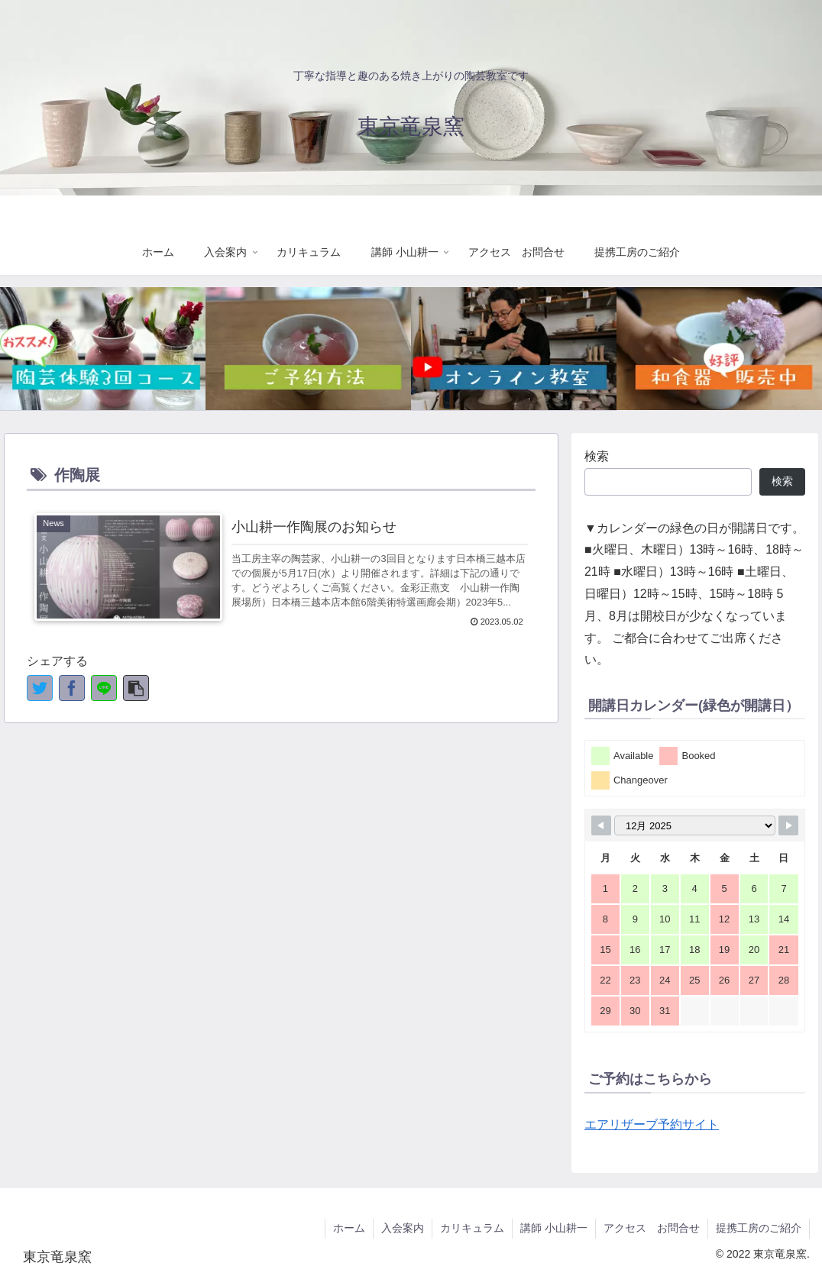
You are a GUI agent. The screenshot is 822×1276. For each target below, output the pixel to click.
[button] (136, 688)
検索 (596, 456)
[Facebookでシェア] (72, 688)
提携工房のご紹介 (758, 1228)
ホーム (349, 1228)
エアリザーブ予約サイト (651, 1124)
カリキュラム (472, 1228)
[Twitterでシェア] (40, 688)
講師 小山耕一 (553, 1228)
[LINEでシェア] (104, 688)
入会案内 (402, 1228)
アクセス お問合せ (652, 1228)
